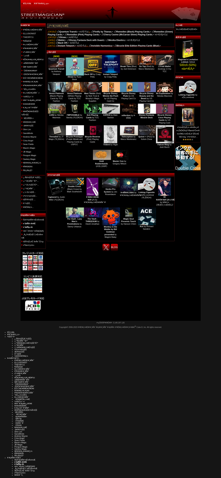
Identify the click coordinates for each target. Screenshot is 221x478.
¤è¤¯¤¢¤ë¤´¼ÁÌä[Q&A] (33, 231)
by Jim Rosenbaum (110, 191)
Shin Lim (27, 129)
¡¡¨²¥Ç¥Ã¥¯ (19, 345)
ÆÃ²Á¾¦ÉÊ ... (29, 199)
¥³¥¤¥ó (18, 425)
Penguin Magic (29, 155)
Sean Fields (28, 144)
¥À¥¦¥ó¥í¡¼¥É (29, 122)
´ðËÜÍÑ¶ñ (18, 412)
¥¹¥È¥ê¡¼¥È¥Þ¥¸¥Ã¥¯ (33, 30)
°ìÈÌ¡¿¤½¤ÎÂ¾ (29, 89)
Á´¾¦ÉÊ (17, 354)
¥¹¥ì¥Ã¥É (19, 421)
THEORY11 (28, 37)
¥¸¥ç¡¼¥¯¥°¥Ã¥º (30, 108)
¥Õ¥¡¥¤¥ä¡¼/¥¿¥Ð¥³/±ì (33, 59)
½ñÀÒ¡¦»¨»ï (28, 97)
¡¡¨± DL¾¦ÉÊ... (29, 192)
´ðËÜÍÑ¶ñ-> (28, 118)
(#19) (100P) (101, 163)
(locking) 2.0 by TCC (164, 69)
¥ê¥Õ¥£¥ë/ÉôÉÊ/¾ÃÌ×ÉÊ (25, 410)
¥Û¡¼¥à (27, 3)
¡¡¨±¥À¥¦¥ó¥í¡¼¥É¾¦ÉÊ (24, 347)
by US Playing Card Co (128, 96)
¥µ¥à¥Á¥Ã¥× (20, 416)
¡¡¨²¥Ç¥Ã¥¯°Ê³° (21, 341)
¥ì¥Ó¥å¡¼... (28, 207)
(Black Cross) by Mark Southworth (74, 189)
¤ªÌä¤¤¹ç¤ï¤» (28, 245)
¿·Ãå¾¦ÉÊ (51, 52)
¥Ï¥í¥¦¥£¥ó (28, 166)
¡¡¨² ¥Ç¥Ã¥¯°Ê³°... (31, 181)
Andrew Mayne (29, 137)
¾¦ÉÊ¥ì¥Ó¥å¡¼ (21, 356)
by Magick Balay (110, 232)
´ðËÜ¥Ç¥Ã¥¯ (20, 414)
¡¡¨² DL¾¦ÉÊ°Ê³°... (31, 185)
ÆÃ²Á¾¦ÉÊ (181, 37)
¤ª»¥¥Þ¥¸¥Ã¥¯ (29, 52)
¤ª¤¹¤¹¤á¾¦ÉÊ (54, 175)
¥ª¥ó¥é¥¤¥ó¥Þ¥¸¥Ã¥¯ (33, 85)
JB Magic (27, 152)
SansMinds (28, 133)
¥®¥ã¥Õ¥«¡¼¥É (22, 399)
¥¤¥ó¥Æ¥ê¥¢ (29, 104)
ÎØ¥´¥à (18, 419)
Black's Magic (29, 148)
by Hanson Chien (128, 221)
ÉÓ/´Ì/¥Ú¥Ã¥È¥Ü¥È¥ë (33, 78)
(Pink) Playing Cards (92, 139)
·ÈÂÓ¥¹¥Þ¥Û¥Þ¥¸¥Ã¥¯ (33, 74)
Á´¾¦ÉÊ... (27, 203)
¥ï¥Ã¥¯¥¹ (19, 423)
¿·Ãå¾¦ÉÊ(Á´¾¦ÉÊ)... (32, 177)
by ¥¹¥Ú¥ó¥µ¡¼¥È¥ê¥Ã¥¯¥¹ (95, 199)
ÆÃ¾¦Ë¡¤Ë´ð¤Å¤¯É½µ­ (33, 241)
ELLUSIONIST (29, 33)
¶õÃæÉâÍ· (27, 41)
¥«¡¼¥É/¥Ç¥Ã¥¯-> (31, 93)
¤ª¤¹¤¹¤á (179, 77)
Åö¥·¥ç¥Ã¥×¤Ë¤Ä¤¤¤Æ (33, 220)
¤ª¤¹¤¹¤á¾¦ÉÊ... (30, 196)
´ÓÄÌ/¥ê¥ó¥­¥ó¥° (30, 71)
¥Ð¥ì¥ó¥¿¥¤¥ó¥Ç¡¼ (32, 163)
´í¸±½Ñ (26, 56)
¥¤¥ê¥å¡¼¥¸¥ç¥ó (30, 82)
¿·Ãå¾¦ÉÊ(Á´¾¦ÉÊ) (23, 339)
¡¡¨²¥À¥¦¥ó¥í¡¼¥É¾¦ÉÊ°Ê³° (26, 343)
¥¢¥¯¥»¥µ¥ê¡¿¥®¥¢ (32, 100)
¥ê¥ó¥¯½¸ (18, 475)
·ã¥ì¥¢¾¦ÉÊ (28, 126)
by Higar (110, 144)
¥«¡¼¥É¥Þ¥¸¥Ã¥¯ (31, 44)
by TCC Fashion (92, 117)
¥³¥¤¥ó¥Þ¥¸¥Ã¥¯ (30, 48)
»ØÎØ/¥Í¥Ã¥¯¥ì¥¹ (30, 63)
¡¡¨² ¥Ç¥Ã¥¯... (29, 188)
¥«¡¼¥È (179, 25)
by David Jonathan (92, 221)
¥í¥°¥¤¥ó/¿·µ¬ (41, 3)
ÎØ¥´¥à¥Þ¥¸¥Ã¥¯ (30, 67)
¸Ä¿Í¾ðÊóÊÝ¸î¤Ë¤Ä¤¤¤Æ (25, 468)
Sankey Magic (29, 159)
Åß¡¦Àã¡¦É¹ (28, 170)
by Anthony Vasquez (56, 71)
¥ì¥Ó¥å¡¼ (180, 105)
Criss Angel (28, 141)
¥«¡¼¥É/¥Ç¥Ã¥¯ (21, 397)
